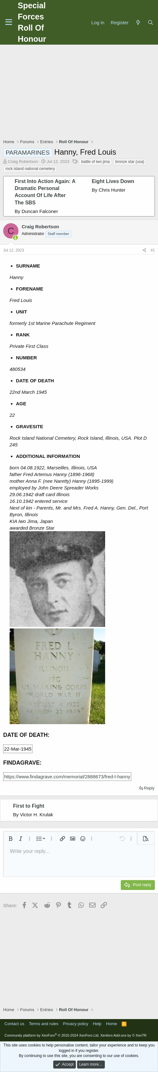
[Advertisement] (80, 92)
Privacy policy (75, 1023)
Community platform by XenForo (51, 1035)
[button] (10, 838)
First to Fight (28, 806)
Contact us (14, 1023)
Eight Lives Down (113, 181)
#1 (153, 250)
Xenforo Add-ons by (123, 1035)
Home (111, 1023)
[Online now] (15, 237)
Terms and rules (43, 1023)
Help (97, 1023)
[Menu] (8, 22)
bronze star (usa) (129, 161)
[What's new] (138, 22)
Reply (149, 788)
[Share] (144, 250)
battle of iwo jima (95, 161)
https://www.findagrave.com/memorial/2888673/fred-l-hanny (67, 776)
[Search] (150, 22)
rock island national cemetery (30, 168)
